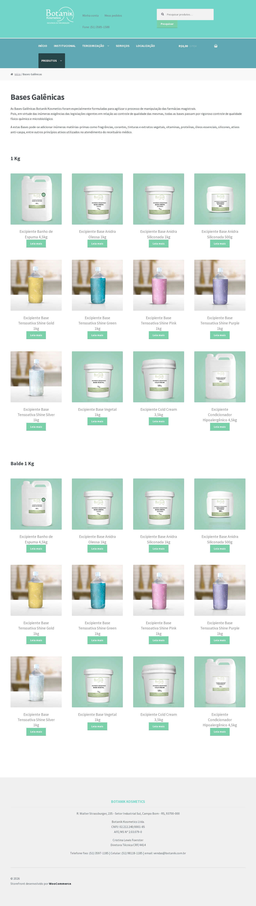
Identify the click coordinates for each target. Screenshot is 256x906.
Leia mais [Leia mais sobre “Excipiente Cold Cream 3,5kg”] (159, 421)
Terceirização (93, 46)
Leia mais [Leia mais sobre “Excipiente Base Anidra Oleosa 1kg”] (97, 243)
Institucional (65, 46)
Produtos (49, 60)
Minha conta (90, 15)
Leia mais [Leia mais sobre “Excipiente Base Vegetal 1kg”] (97, 421)
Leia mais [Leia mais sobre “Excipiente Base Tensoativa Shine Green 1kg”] (97, 335)
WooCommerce (60, 883)
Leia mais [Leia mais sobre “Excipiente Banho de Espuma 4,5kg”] (36, 243)
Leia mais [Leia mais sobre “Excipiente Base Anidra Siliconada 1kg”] (159, 243)
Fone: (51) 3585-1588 (96, 27)
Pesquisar (167, 24)
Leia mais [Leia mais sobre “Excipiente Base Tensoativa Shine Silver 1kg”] (36, 426)
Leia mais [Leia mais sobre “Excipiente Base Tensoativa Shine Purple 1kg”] (220, 335)
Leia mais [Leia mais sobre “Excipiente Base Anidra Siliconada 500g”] (220, 243)
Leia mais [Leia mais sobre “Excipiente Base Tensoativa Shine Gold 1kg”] (36, 335)
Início (42, 46)
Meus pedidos (113, 15)
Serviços (122, 46)
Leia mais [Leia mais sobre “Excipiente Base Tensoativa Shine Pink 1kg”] (159, 335)
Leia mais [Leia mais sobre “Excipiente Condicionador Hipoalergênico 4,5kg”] (220, 426)
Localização (145, 46)
